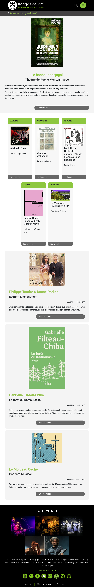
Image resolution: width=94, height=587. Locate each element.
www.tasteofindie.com (47, 570)
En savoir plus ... (44, 108)
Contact (29, 584)
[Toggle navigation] (83, 5)
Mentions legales (44, 584)
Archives (61, 584)
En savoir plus (45, 316)
